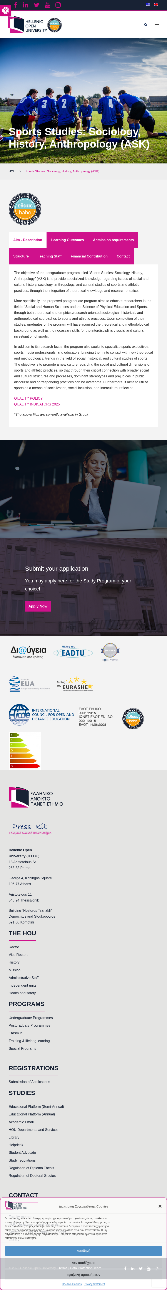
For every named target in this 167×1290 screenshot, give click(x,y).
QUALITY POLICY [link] (28, 398)
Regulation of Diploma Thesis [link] (31, 1168)
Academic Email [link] (21, 1122)
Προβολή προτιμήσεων (83, 1275)
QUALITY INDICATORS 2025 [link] (37, 404)
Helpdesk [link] (16, 1145)
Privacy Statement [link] (94, 1284)
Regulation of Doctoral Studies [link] (32, 1175)
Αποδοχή (83, 1251)
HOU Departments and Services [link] (33, 1130)
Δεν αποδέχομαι (83, 1263)
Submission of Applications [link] (29, 1082)
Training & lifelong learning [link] (29, 1041)
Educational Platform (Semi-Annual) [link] (36, 1106)
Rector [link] (14, 947)
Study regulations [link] (22, 1160)
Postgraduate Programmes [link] (29, 1025)
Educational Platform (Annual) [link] (32, 1114)
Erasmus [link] (15, 1033)
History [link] (14, 962)
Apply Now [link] (37, 606)
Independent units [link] (22, 985)
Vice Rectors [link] (18, 955)
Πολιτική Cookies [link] (72, 1284)
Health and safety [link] (22, 993)
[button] (160, 1206)
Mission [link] (14, 970)
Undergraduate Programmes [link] (31, 1018)
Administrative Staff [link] (24, 978)
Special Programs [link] (22, 1048)
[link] (5, 10)
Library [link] (14, 1137)
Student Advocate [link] (22, 1152)
